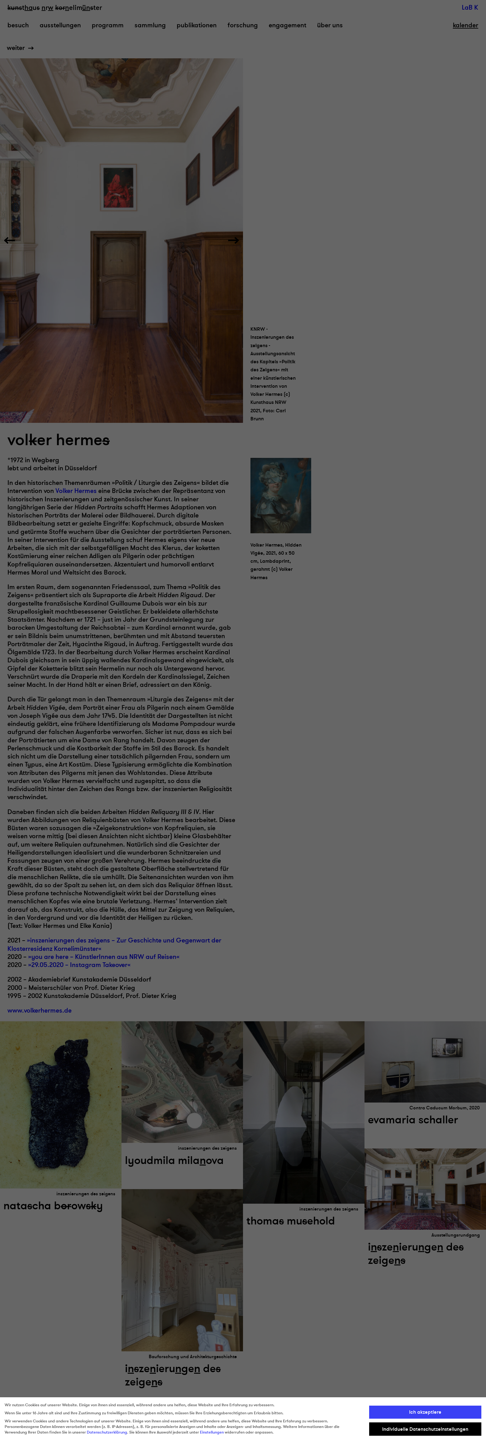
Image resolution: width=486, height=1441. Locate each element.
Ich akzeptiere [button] (425, 1412)
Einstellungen (212, 1432)
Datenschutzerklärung (107, 1432)
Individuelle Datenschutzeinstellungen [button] (425, 1429)
